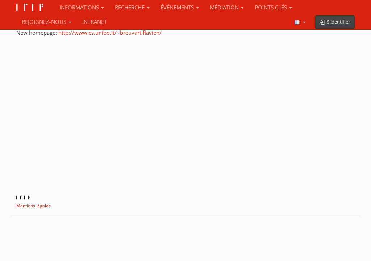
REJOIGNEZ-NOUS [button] (46, 21)
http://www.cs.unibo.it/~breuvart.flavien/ (110, 32)
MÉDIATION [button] (227, 7)
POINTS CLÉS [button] (273, 7)
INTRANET (94, 21)
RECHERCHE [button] (132, 7)
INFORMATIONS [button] (81, 7)
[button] (300, 21)
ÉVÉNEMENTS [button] (180, 7)
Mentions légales (33, 206)
